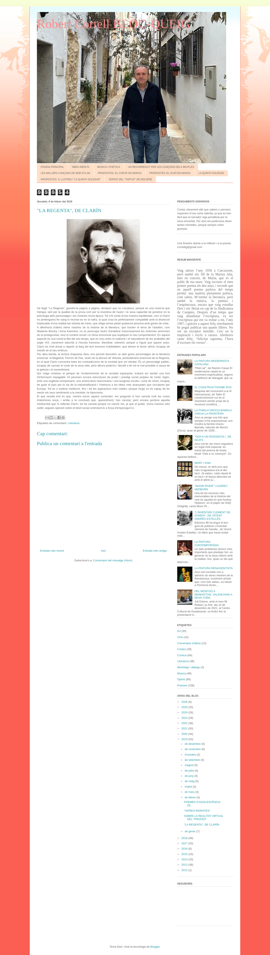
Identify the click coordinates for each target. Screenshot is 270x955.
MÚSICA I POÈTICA (108, 167)
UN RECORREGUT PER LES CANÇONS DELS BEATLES (161, 167)
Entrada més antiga (155, 550)
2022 (184, 723)
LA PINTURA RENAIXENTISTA (213, 568)
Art (179, 631)
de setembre (193, 759)
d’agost (189, 765)
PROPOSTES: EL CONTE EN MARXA (120, 173)
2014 (184, 859)
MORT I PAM (202, 463)
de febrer (191, 797)
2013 (184, 864)
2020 (184, 733)
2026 (184, 701)
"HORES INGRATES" (197, 810)
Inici (103, 550)
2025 (184, 707)
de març (190, 791)
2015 (184, 854)
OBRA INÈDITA (80, 167)
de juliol (190, 770)
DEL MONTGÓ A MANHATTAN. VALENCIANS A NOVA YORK (213, 594)
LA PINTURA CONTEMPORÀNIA (206, 543)
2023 (184, 717)
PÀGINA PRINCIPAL (52, 167)
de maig (190, 781)
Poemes (182, 685)
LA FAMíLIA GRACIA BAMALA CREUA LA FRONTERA (213, 412)
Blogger (155, 946)
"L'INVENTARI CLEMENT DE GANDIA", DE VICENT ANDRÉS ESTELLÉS (212, 515)
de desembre (193, 743)
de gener (190, 831)
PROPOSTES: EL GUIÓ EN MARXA (170, 173)
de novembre (193, 749)
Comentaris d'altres (189, 643)
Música (181, 673)
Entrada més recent (52, 550)
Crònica (182, 655)
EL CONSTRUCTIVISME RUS (213, 387)
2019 (184, 739)
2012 (184, 870)
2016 (184, 848)
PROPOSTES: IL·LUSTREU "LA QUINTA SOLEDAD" (71, 179)
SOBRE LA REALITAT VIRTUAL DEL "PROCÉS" (203, 817)
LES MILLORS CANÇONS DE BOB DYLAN (65, 173)
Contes (181, 649)
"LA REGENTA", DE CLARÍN (201, 824)
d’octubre (191, 754)
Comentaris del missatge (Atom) (112, 560)
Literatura (74, 423)
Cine (180, 637)
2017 (184, 843)
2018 (184, 838)
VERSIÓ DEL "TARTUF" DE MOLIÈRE (130, 179)
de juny (189, 775)
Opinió (181, 679)
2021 (184, 728)
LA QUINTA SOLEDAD (211, 173)
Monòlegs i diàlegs (188, 667)
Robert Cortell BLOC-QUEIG (113, 24)
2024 (184, 712)
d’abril (189, 786)
